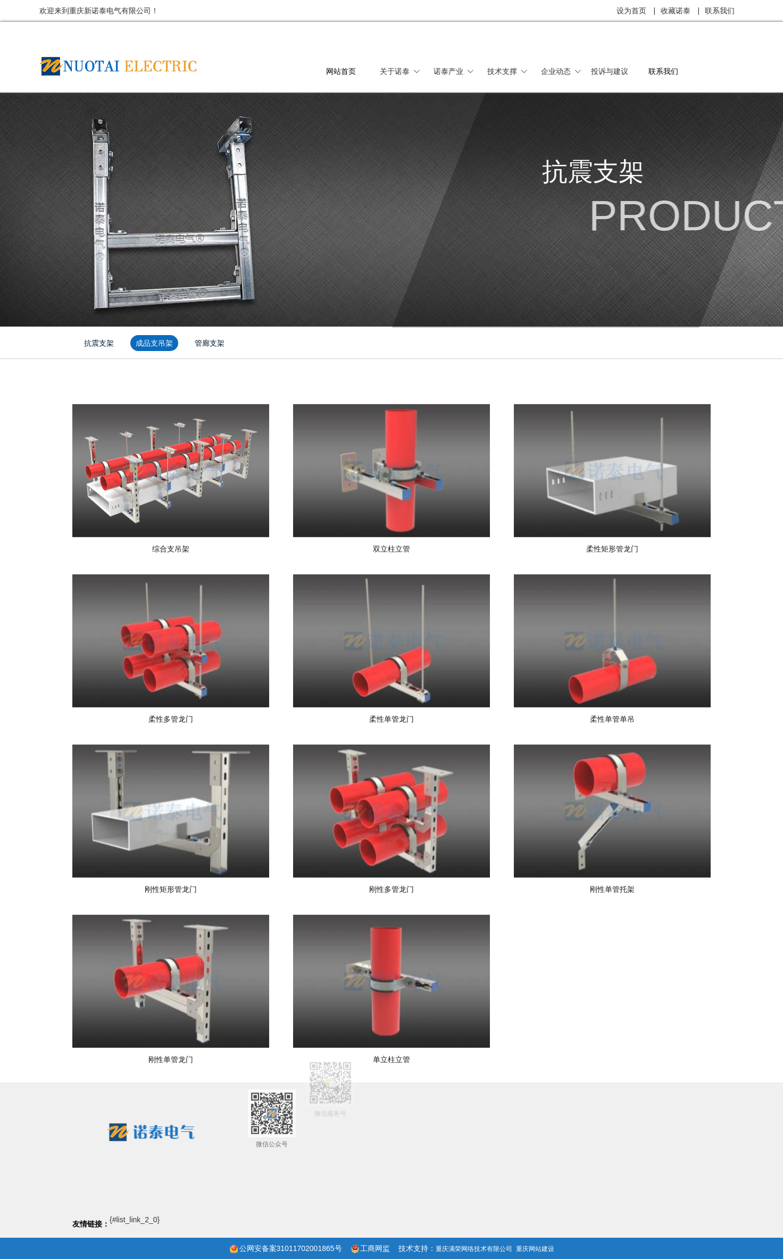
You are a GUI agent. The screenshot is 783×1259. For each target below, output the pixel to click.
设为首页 (631, 10)
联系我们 (720, 10)
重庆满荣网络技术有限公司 (474, 1249)
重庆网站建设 (535, 1249)
